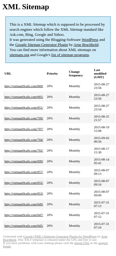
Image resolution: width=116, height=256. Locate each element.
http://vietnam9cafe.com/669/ (23, 86)
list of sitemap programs (70, 55)
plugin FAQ (81, 243)
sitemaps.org (19, 55)
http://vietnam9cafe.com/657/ (23, 172)
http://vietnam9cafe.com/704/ (23, 139)
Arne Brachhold (86, 44)
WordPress (90, 39)
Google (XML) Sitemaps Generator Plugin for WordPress (60, 236)
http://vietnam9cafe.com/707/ (23, 129)
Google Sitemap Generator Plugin (41, 44)
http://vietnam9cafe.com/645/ (23, 225)
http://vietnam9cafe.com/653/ (23, 193)
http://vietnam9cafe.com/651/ (23, 107)
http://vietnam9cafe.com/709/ (23, 118)
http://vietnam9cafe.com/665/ (23, 96)
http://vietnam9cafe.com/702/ (23, 150)
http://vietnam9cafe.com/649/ (23, 204)
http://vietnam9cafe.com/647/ (23, 215)
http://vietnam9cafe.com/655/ (23, 182)
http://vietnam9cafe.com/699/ (23, 161)
